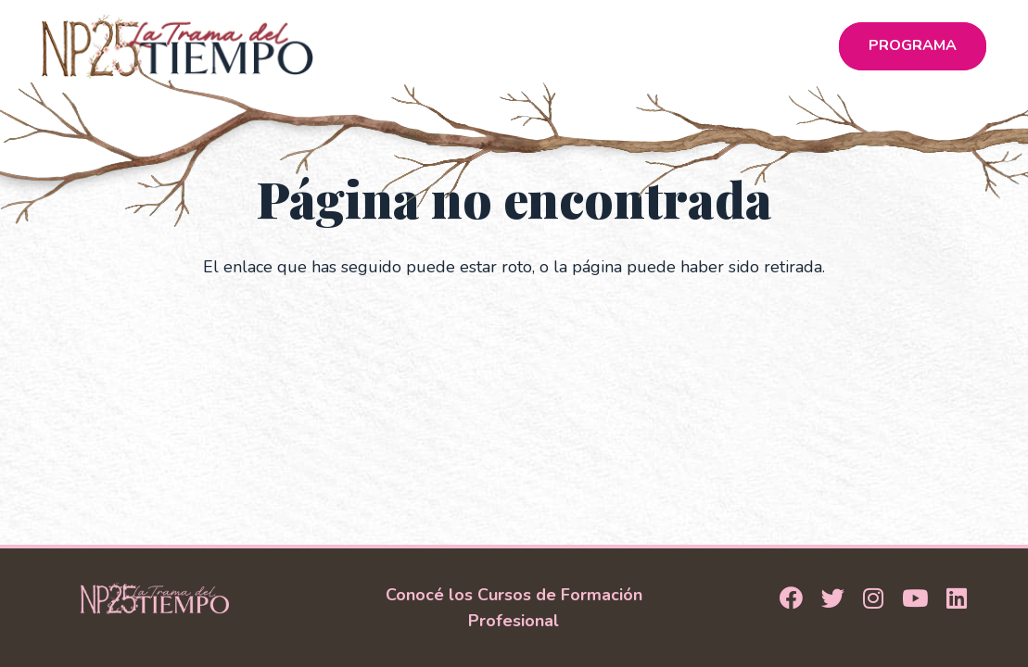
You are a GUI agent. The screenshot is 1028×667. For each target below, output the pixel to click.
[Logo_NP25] (177, 46)
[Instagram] (873, 599)
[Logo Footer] (155, 598)
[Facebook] (791, 599)
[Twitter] (832, 599)
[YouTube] (915, 599)
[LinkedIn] (956, 599)
